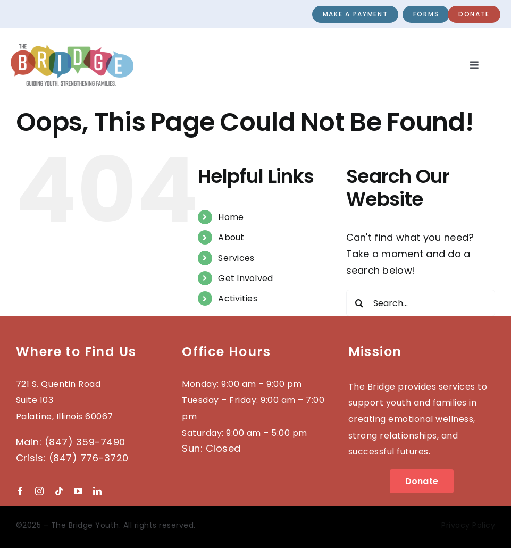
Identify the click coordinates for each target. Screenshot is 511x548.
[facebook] (20, 491)
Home (231, 217)
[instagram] (39, 491)
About (231, 237)
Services (236, 258)
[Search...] (420, 303)
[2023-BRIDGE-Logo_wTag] (72, 48)
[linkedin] (97, 491)
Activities (237, 298)
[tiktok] (59, 491)
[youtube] (78, 491)
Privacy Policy (468, 525)
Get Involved (245, 278)
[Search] (359, 303)
